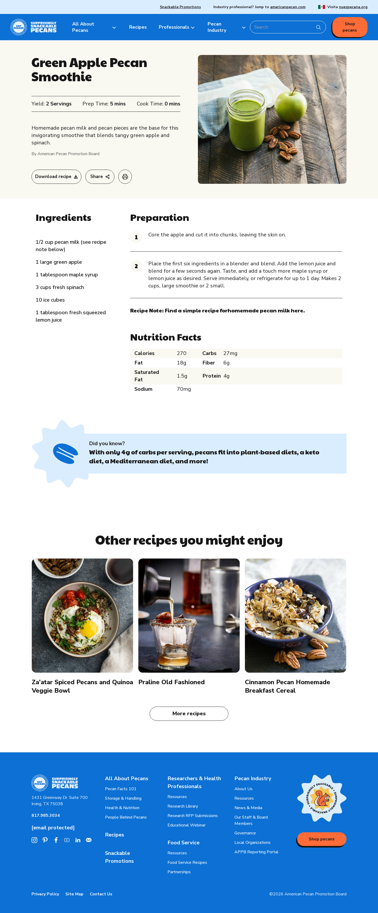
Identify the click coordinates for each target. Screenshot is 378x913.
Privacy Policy (45, 894)
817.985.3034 (46, 815)
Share (99, 177)
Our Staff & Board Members (251, 820)
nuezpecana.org (353, 6)
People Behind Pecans (126, 817)
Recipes (114, 834)
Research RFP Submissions (192, 816)
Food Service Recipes (187, 862)
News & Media (248, 808)
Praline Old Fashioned (171, 682)
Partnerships (179, 872)
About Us (243, 789)
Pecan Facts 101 (120, 789)
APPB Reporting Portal (256, 852)
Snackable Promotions (180, 6)
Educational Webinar (186, 825)
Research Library (182, 806)
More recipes (189, 713)
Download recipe (56, 177)
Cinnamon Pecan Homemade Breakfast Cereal (287, 686)
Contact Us (101, 894)
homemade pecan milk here (265, 310)
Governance (245, 833)
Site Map (74, 894)
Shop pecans (350, 27)
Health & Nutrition (122, 808)
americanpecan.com (288, 6)
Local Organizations (252, 842)
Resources (177, 797)
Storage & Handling (123, 798)
